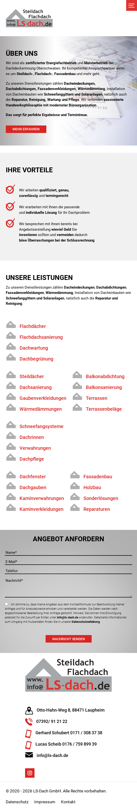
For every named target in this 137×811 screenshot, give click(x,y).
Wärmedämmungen (41, 409)
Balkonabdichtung (105, 376)
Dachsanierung (36, 387)
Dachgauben (33, 487)
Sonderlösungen (100, 498)
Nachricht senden (68, 639)
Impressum (44, 801)
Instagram (29, 773)
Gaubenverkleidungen (43, 398)
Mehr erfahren (26, 129)
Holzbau (92, 487)
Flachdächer (33, 326)
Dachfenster (33, 476)
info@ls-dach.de (67, 617)
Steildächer (32, 376)
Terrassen (96, 398)
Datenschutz (17, 801)
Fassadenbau (97, 476)
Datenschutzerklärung (86, 622)
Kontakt (68, 801)
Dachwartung (34, 348)
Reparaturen (96, 509)
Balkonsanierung (104, 387)
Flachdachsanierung (41, 337)
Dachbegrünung (36, 359)
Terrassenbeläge (104, 409)
